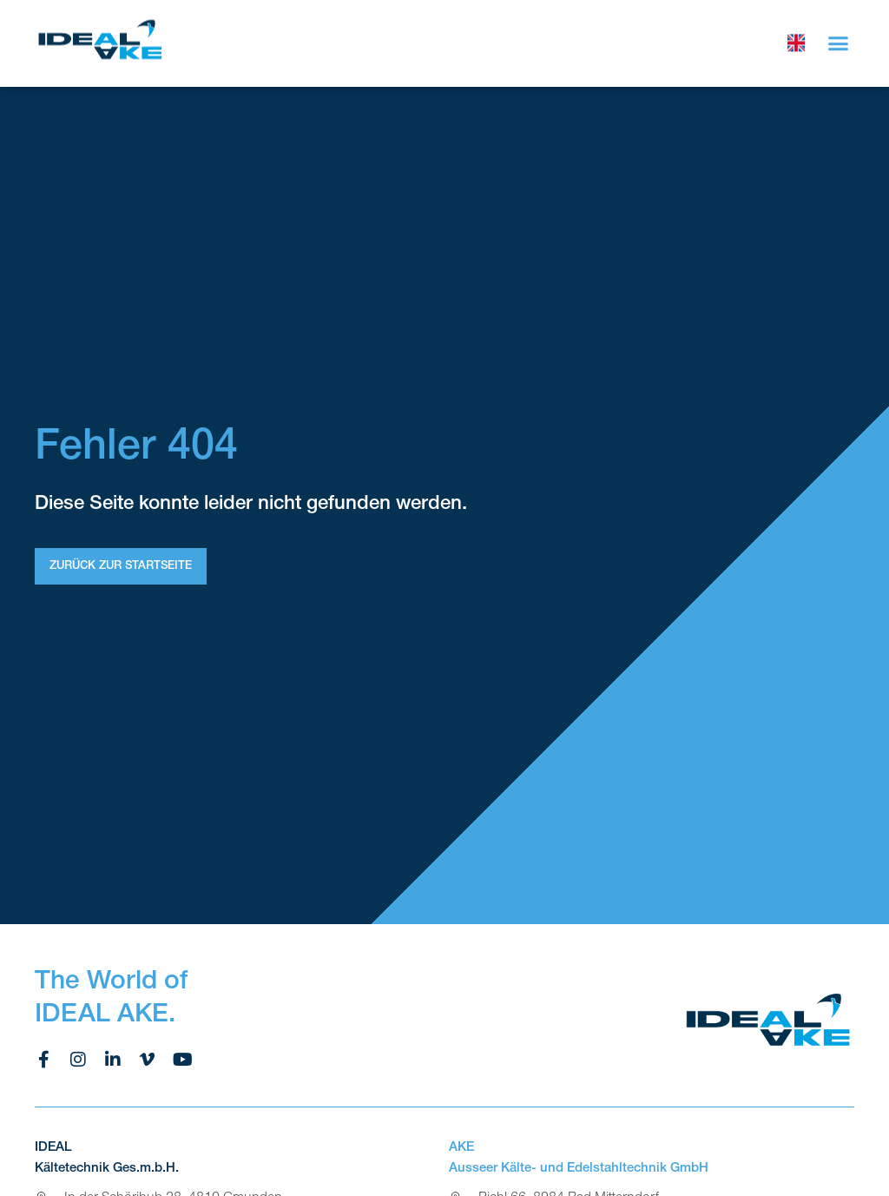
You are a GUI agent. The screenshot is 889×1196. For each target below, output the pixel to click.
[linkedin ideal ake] (113, 1059)
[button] (838, 39)
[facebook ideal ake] (43, 1059)
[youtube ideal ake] (182, 1059)
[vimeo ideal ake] (147, 1059)
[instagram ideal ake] (78, 1059)
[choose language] (796, 40)
